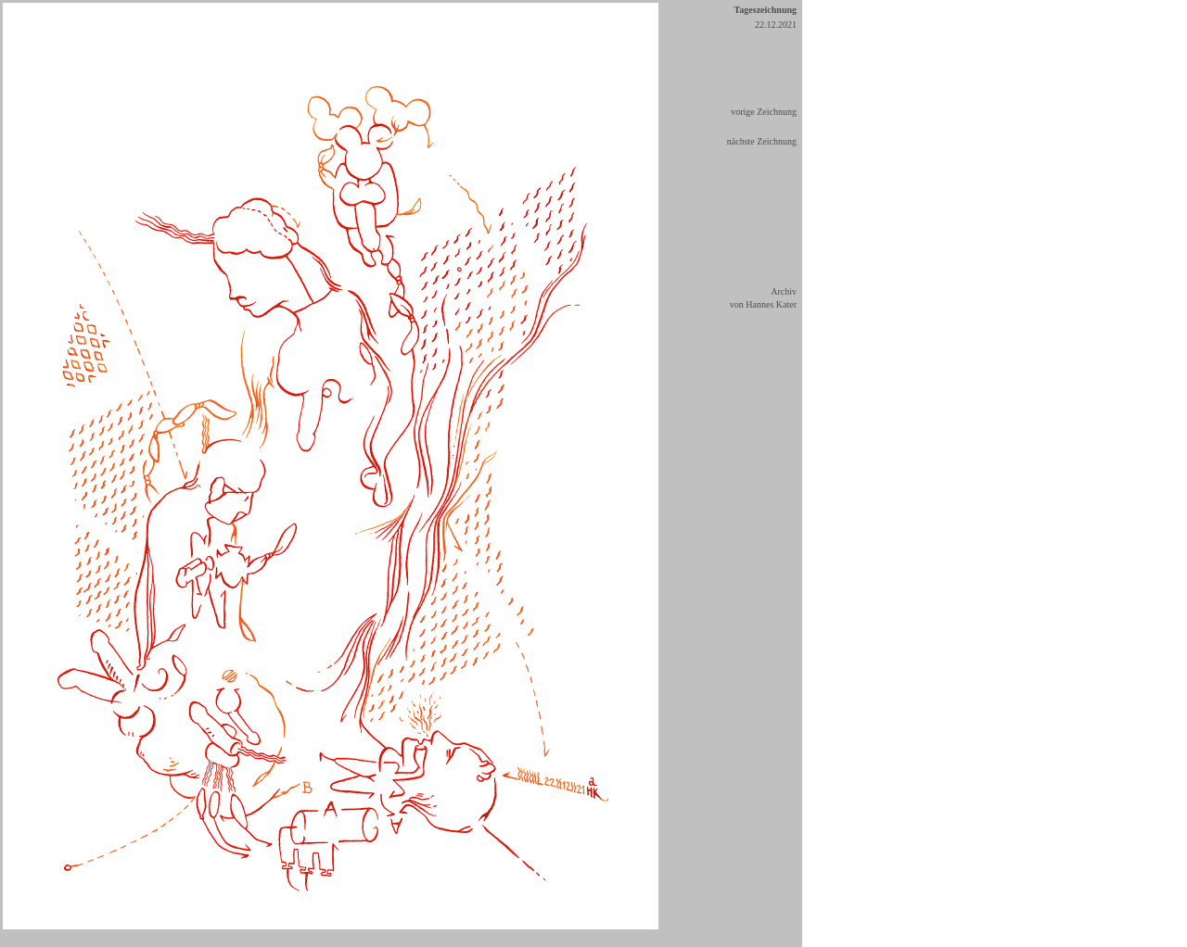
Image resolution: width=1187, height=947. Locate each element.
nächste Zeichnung (762, 141)
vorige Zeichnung (764, 112)
